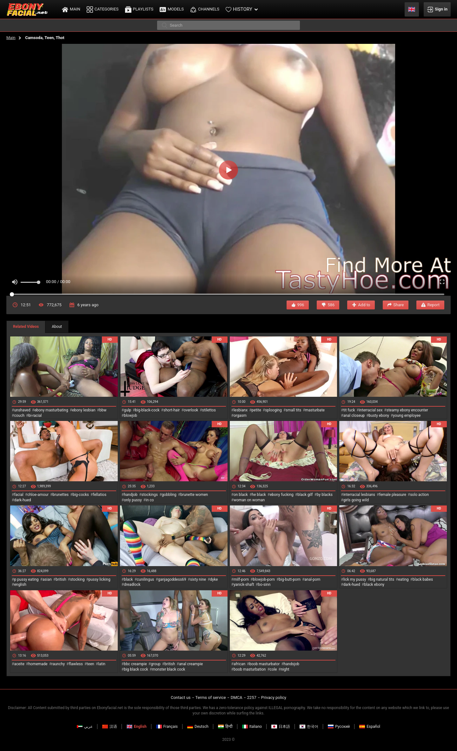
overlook (191, 410)
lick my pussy (354, 579)
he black (259, 494)
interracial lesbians (359, 494)
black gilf (305, 494)
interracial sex (370, 410)
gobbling (169, 494)
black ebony (374, 584)
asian (47, 579)
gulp (127, 410)
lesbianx (241, 410)
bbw (103, 410)
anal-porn (312, 579)
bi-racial (35, 415)
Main (11, 37)
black (128, 579)
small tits (293, 410)
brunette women (194, 494)
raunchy (58, 664)
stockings (150, 494)
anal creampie (191, 664)
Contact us (181, 697)
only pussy (133, 500)
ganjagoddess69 (172, 579)
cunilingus (145, 579)
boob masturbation (250, 669)
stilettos (209, 410)
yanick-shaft (244, 584)
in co (150, 500)
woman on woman (249, 500)
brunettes (60, 494)
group (156, 664)
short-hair (171, 410)
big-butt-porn (290, 579)
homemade (38, 664)
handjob (130, 494)
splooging (273, 410)
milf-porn (241, 579)
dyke (214, 579)
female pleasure (392, 494)
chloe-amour (38, 494)
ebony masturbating (51, 410)
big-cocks (81, 494)
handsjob (291, 664)
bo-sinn (264, 584)
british (61, 579)
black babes (423, 579)
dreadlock (132, 584)
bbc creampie (135, 664)
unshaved (22, 410)
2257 (251, 697)
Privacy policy (273, 697)
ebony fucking (282, 494)
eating (403, 579)
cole (273, 669)
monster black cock (168, 669)
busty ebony (379, 415)
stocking (77, 579)
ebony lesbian (84, 410)
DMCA (236, 697)
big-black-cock (147, 410)
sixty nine (198, 579)
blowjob (130, 415)
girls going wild (356, 500)
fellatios (99, 494)
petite (256, 410)
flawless (76, 664)
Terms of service (210, 697)
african (239, 664)
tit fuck (349, 410)
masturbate (315, 410)
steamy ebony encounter (407, 410)
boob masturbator (264, 664)
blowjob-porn (264, 579)
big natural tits (382, 579)
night (285, 669)
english (20, 584)
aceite (19, 664)
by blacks (325, 494)
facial (18, 494)
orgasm (240, 415)
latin (101, 664)
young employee (407, 415)
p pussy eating (26, 579)
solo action (419, 494)
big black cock (136, 669)
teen (90, 664)
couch (19, 415)
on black (241, 494)
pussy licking (99, 579)
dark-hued (22, 500)
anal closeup (354, 415)
